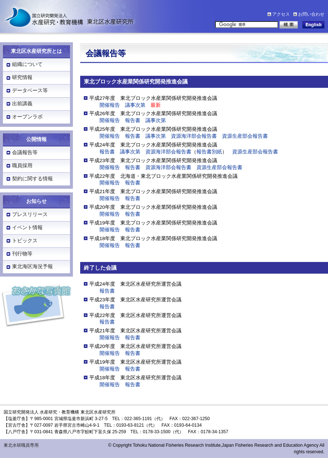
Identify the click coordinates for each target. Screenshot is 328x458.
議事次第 (135, 105)
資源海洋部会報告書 (194, 136)
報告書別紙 (209, 151)
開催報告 (109, 105)
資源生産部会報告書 (245, 136)
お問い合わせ (311, 14)
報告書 (132, 120)
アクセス (281, 14)
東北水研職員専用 (21, 445)
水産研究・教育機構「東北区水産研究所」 (65, 16)
